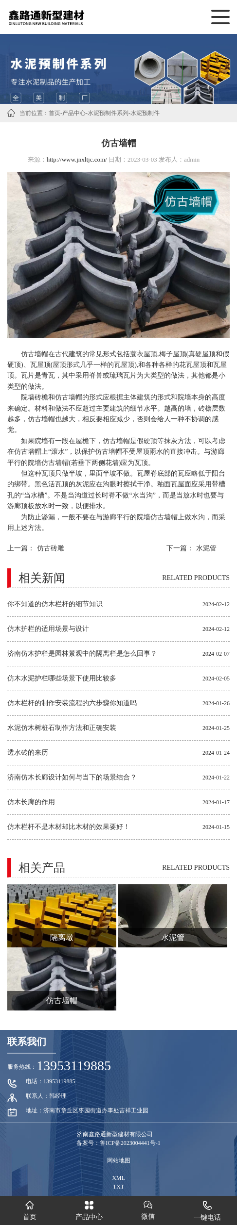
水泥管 (206, 548)
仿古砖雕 (50, 548)
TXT (118, 1186)
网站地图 (118, 1160)
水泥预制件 (145, 113)
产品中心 (74, 113)
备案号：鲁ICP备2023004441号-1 (118, 1143)
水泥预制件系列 (108, 113)
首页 (54, 113)
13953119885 (73, 1065)
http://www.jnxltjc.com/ (77, 159)
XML (118, 1178)
